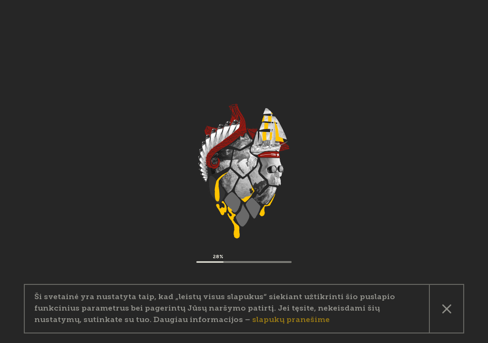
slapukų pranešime (291, 320)
